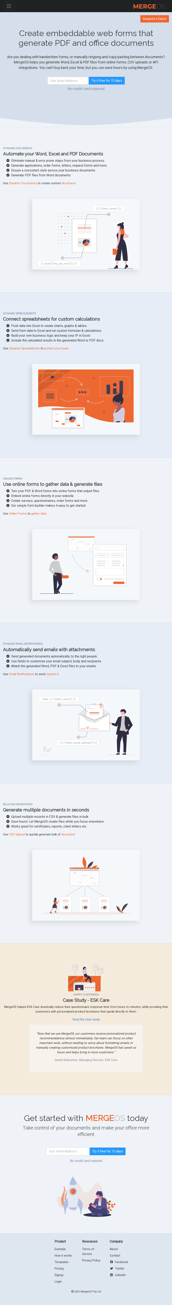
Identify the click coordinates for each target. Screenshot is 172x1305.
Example (60, 1249)
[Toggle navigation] (9, 6)
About (114, 1249)
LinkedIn (118, 1275)
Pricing (59, 1268)
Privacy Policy (91, 1260)
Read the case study (86, 1019)
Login (58, 1281)
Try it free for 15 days (106, 80)
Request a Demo (155, 19)
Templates (61, 1262)
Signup (59, 1275)
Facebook (119, 1262)
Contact (115, 1255)
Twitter (117, 1268)
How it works (63, 1255)
